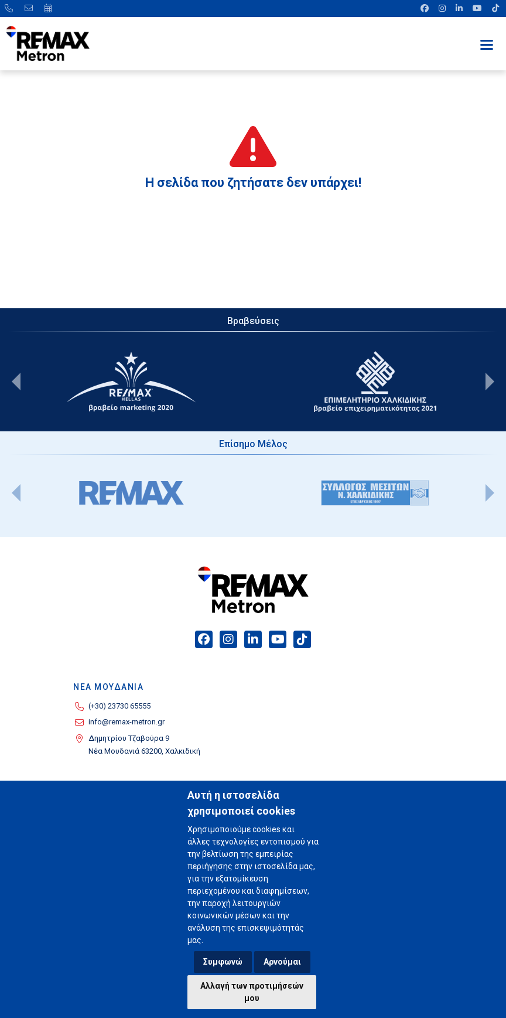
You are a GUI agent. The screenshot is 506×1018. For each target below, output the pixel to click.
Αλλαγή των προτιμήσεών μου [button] (251, 992)
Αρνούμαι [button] (282, 961)
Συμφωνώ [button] (222, 961)
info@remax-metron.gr (126, 721)
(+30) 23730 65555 (119, 706)
